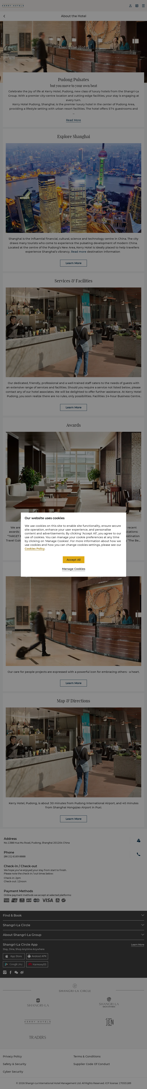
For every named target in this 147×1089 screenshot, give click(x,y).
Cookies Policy (35, 548)
